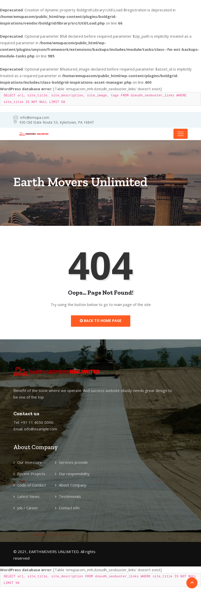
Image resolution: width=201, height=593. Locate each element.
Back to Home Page (100, 320)
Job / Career (27, 507)
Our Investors (29, 462)
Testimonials (70, 496)
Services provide (73, 462)
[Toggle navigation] (180, 134)
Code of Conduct (31, 485)
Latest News (28, 496)
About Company (72, 485)
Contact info (69, 507)
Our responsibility (74, 473)
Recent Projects (31, 473)
